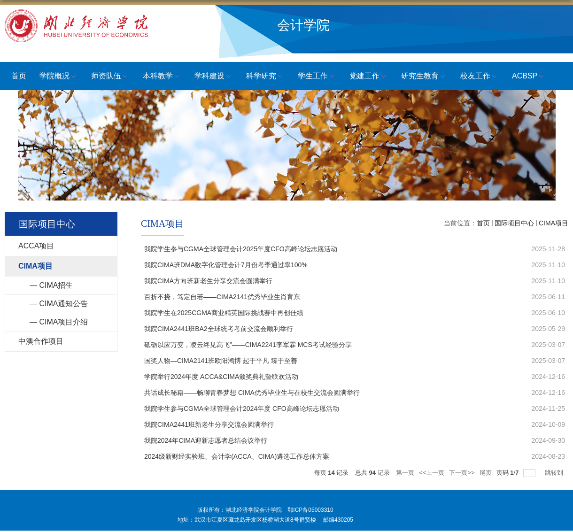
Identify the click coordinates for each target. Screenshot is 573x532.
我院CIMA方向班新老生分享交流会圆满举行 (208, 281)
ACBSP (529, 76)
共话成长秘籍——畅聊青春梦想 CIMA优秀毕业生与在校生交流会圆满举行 (252, 392)
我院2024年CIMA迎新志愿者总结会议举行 (205, 440)
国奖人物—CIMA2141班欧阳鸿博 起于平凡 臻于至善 (220, 360)
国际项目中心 (514, 223)
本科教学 (162, 76)
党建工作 (368, 76)
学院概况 (58, 76)
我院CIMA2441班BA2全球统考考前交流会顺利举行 (218, 328)
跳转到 (555, 472)
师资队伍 (110, 76)
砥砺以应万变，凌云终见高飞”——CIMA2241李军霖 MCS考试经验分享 (248, 344)
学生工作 (317, 76)
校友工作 (479, 76)
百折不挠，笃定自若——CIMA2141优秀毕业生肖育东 (222, 297)
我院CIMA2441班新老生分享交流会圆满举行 (209, 424)
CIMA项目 (553, 223)
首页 (18, 76)
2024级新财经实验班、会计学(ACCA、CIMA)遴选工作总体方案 (236, 456)
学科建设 (213, 76)
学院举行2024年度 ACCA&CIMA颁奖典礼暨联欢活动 (221, 376)
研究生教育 (424, 76)
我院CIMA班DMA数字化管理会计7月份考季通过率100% (226, 265)
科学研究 (265, 76)
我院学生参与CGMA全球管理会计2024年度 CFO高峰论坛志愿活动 (241, 408)
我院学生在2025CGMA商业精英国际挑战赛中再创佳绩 (223, 312)
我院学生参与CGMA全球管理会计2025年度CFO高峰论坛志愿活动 (240, 249)
